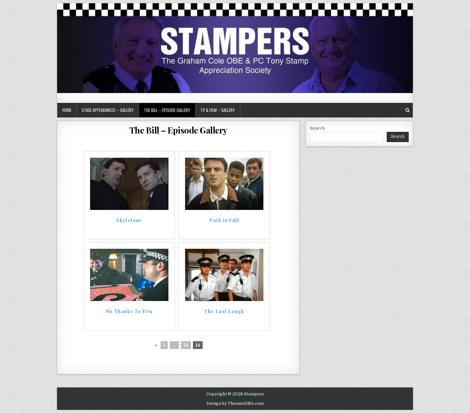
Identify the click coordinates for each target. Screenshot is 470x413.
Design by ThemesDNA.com (235, 403)
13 (185, 345)
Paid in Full (224, 220)
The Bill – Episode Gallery (167, 110)
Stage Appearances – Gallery (108, 110)
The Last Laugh (224, 311)
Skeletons (129, 220)
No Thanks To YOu (129, 311)
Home (66, 110)
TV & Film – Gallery (217, 110)
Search (317, 128)
